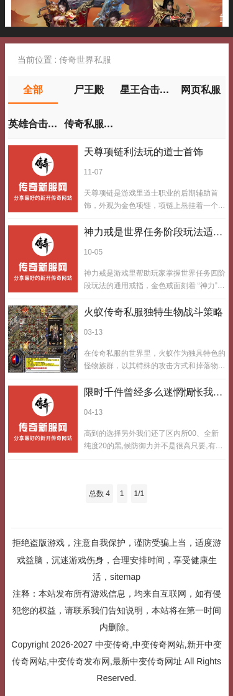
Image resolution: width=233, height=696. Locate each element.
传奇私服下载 (89, 124)
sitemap (125, 577)
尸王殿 (89, 89)
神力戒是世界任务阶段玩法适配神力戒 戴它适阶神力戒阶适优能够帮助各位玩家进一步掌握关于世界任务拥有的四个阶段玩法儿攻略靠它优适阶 (153, 233)
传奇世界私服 (85, 60)
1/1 (139, 493)
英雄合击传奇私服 (33, 124)
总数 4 (99, 493)
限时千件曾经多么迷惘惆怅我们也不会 (153, 393)
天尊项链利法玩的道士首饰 (143, 152)
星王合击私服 (145, 89)
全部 (33, 89)
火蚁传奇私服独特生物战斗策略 (153, 312)
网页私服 (201, 89)
